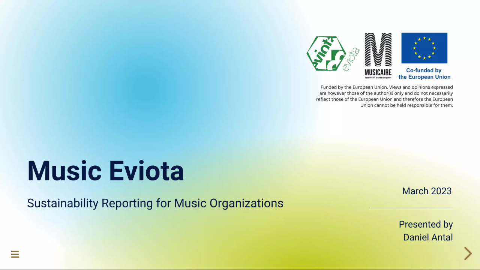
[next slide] (467, 253)
